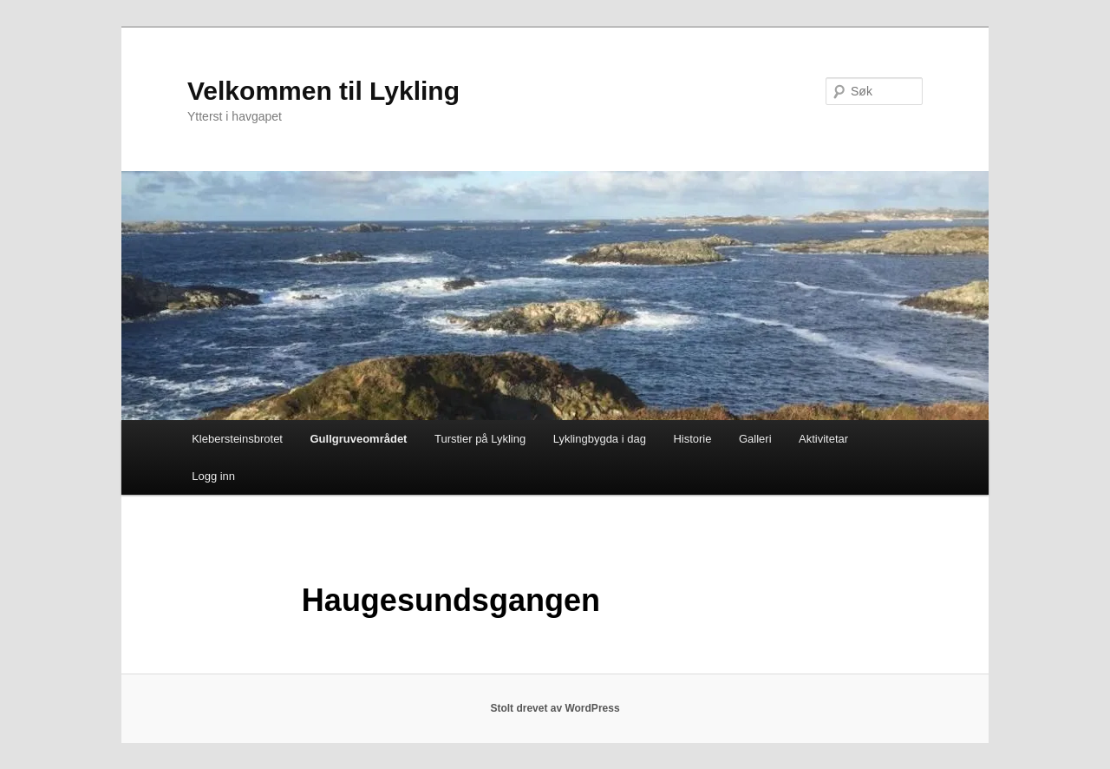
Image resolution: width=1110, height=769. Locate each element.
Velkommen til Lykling (323, 90)
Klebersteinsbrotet (237, 438)
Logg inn (213, 476)
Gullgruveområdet (358, 438)
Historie (692, 438)
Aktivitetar (823, 438)
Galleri (755, 438)
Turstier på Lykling (480, 438)
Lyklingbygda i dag (599, 438)
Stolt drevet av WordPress (554, 708)
